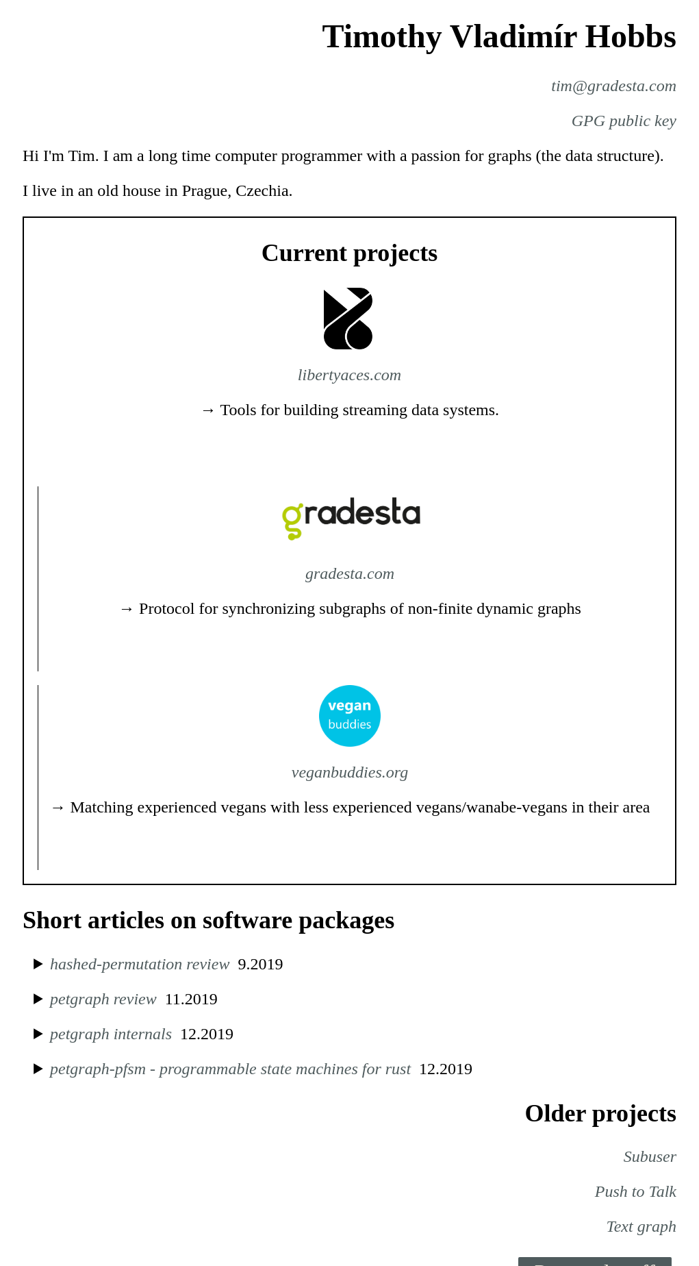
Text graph (641, 1226)
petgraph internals (111, 1034)
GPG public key (624, 120)
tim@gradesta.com (613, 86)
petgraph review (103, 999)
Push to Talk (635, 1191)
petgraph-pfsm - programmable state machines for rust (230, 1069)
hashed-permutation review (139, 964)
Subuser (650, 1156)
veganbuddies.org (350, 772)
